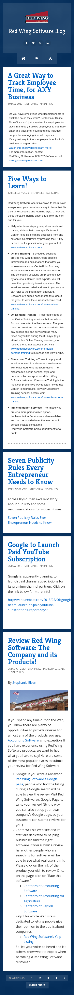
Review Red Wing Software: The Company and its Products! (34, 651)
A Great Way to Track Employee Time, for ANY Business (32, 86)
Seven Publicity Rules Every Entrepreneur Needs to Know (31, 471)
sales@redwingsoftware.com (26, 160)
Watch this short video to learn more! (30, 147)
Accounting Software (23, 740)
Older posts (37, 985)
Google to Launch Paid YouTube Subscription (33, 551)
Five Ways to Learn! (27, 182)
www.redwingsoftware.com (26, 247)
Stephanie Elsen (24, 682)
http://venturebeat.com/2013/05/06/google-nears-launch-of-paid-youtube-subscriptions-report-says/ (40, 605)
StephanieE (31, 103)
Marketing (46, 103)
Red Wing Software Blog (37, 22)
